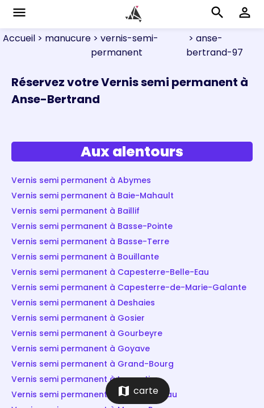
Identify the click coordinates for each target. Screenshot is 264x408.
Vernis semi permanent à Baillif (75, 210)
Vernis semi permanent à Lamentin (83, 379)
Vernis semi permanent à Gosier (78, 318)
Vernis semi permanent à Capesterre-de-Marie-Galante (128, 287)
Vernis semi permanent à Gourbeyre (86, 333)
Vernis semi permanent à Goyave (80, 348)
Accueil (19, 38)
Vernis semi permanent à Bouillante (85, 256)
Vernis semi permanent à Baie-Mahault (92, 195)
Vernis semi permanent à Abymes (81, 180)
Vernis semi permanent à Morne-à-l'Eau (94, 394)
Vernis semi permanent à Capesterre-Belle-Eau (110, 272)
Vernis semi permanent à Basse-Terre (90, 241)
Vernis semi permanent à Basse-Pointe (92, 226)
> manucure (63, 38)
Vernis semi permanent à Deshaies (83, 302)
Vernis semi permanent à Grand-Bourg (92, 363)
